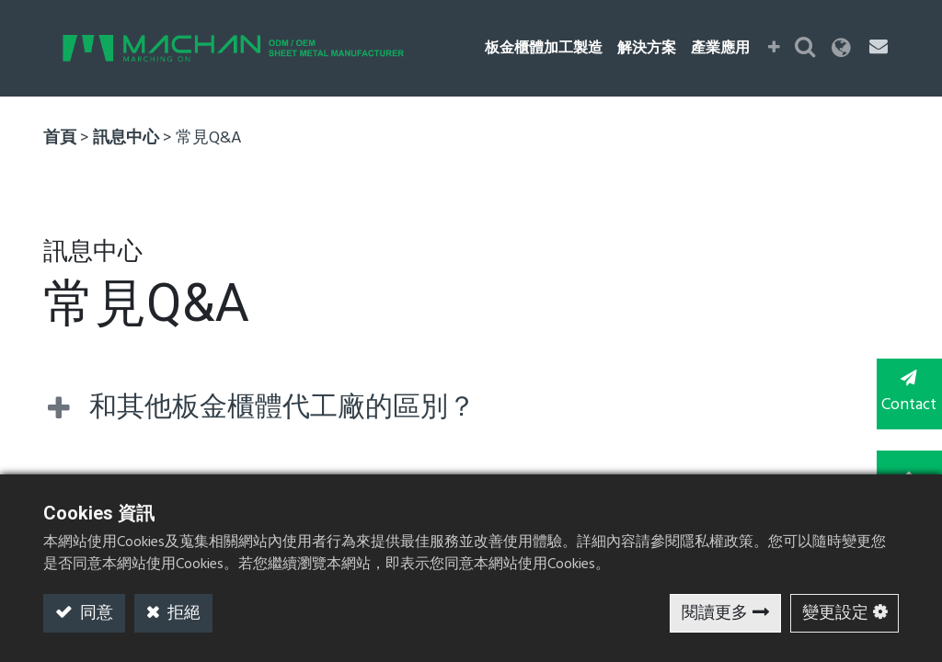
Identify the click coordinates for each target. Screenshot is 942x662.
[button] (776, 48)
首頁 (59, 138)
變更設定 (835, 613)
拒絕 (182, 613)
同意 (94, 613)
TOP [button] (905, 467)
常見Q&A (209, 138)
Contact (905, 393)
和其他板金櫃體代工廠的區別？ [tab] (282, 408)
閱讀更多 (715, 613)
